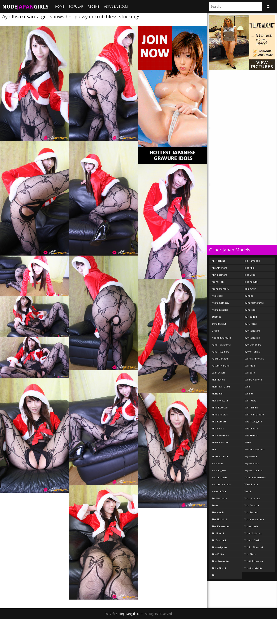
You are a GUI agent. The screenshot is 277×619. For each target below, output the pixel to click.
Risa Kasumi (251, 281)
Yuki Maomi (251, 512)
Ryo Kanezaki (252, 337)
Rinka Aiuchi (219, 568)
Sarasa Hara (251, 428)
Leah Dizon (218, 372)
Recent (93, 6)
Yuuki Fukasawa (253, 561)
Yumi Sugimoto (253, 533)
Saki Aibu (249, 365)
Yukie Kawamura (254, 519)
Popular (76, 6)
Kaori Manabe (220, 358)
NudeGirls (25, 6)
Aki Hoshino (218, 260)
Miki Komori (219, 421)
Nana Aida (217, 463)
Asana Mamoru (220, 288)
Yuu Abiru (250, 554)
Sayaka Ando (251, 463)
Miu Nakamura (220, 435)
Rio (213, 575)
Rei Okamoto (219, 498)
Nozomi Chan (219, 491)
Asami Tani (218, 281)
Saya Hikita (250, 456)
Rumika (248, 295)
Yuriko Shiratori (253, 547)
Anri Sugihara (219, 274)
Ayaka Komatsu (220, 302)
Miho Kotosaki (220, 407)
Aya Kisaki (217, 295)
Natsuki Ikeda (219, 477)
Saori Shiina (251, 407)
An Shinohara (219, 267)
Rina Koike (218, 554)
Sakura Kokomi (253, 379)
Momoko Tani (220, 456)
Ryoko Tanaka (252, 351)
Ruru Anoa (250, 323)
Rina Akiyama (219, 547)
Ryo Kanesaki (252, 330)
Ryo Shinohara (252, 344)
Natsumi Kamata (221, 484)
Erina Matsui (219, 323)
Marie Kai (217, 393)
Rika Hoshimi (219, 519)
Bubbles (216, 316)
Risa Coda (250, 274)
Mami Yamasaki (221, 386)
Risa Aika (249, 267)
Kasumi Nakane (221, 365)
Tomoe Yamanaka (255, 477)
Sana (247, 386)
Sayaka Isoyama (253, 470)
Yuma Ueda (251, 526)
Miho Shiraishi (220, 414)
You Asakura (251, 505)
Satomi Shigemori (254, 449)
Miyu (214, 449)
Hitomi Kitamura (221, 337)
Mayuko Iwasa (220, 400)
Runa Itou (250, 309)
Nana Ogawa (219, 470)
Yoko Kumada (252, 498)
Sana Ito (249, 393)
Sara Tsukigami (253, 421)
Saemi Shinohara (254, 358)
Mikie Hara (218, 428)
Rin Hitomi (218, 533)
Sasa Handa (251, 435)
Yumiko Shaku (252, 540)
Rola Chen (250, 288)
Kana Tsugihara (220, 351)
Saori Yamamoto (254, 414)
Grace (215, 330)
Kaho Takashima (221, 344)
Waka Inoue (251, 484)
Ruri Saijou (250, 316)
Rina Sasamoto (220, 561)
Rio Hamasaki (252, 260)
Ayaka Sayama (220, 309)
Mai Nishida (218, 379)
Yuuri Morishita (253, 568)
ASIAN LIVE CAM (116, 6)
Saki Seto (249, 372)
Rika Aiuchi (218, 512)
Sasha (247, 442)
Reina (215, 505)
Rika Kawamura (221, 526)
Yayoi (247, 491)
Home (59, 6)
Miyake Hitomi (220, 442)
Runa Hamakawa (254, 302)
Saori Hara (250, 400)
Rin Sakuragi (219, 540)
